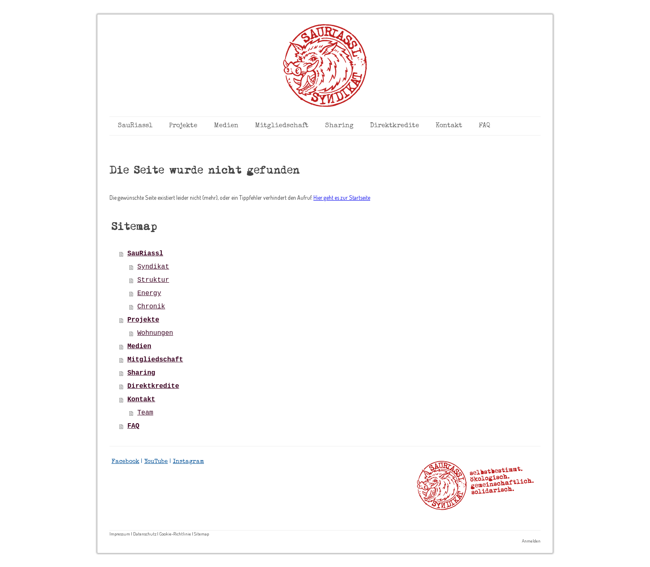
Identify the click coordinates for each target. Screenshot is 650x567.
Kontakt (449, 126)
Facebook (125, 462)
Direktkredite (394, 126)
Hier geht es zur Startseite (341, 197)
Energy (149, 293)
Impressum (119, 534)
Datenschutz (144, 534)
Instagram (188, 462)
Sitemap (201, 534)
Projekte (183, 126)
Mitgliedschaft (281, 126)
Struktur (153, 280)
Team (145, 413)
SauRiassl (135, 126)
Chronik (151, 306)
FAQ (484, 126)
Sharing (339, 126)
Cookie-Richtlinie (175, 534)
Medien (226, 126)
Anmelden (531, 541)
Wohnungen (155, 333)
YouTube (156, 462)
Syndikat (153, 267)
